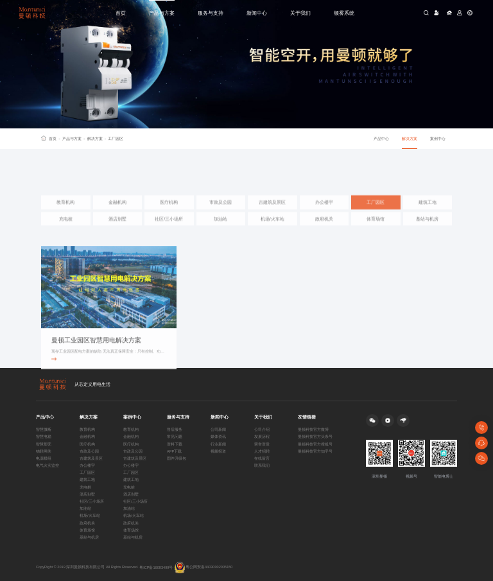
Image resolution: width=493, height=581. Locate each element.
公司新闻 (218, 429)
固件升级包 (176, 458)
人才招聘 (262, 451)
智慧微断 (43, 429)
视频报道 (218, 451)
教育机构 (65, 212)
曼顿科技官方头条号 (315, 436)
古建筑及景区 (272, 212)
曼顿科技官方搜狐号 (315, 444)
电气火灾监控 (47, 465)
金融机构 (117, 212)
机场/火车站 (272, 229)
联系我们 (262, 465)
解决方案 (97, 138)
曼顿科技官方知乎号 (315, 451)
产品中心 (381, 138)
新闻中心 (256, 13)
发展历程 (262, 436)
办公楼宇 (324, 212)
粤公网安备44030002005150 (203, 567)
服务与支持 (210, 13)
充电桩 (66, 229)
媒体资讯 (218, 436)
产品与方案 (162, 13)
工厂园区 (115, 138)
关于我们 (300, 13)
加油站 (220, 229)
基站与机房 (427, 229)
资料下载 (174, 444)
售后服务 (174, 429)
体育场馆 (376, 229)
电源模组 (43, 458)
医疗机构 (169, 212)
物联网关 (43, 451)
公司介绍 (262, 429)
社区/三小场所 (169, 229)
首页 (121, 13)
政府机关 (324, 229)
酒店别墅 (117, 229)
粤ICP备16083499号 (156, 567)
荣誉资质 (262, 444)
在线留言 (262, 458)
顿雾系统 (344, 13)
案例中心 (437, 138)
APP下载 (174, 451)
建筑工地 (428, 212)
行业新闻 (218, 444)
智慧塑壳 (43, 444)
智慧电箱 (43, 436)
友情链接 (307, 417)
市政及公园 (220, 212)
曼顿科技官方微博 (313, 429)
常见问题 (174, 436)
